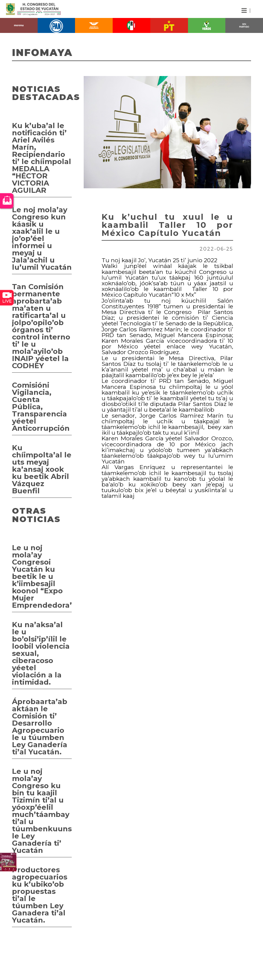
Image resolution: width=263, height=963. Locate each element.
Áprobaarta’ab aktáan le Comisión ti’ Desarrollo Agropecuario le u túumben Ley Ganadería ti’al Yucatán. (39, 726)
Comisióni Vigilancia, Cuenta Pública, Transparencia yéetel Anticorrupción (41, 407)
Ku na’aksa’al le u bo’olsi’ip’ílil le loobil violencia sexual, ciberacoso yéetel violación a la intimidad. (41, 653)
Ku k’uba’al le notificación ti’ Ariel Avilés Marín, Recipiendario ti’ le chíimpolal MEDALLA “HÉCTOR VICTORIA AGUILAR (41, 158)
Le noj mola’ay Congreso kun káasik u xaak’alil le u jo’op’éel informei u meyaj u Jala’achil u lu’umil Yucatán (42, 238)
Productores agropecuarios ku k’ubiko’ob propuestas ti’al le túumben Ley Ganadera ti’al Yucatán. (39, 894)
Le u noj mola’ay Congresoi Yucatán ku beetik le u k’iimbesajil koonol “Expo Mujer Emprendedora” (42, 576)
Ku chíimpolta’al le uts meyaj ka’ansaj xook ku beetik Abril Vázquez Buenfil (41, 469)
